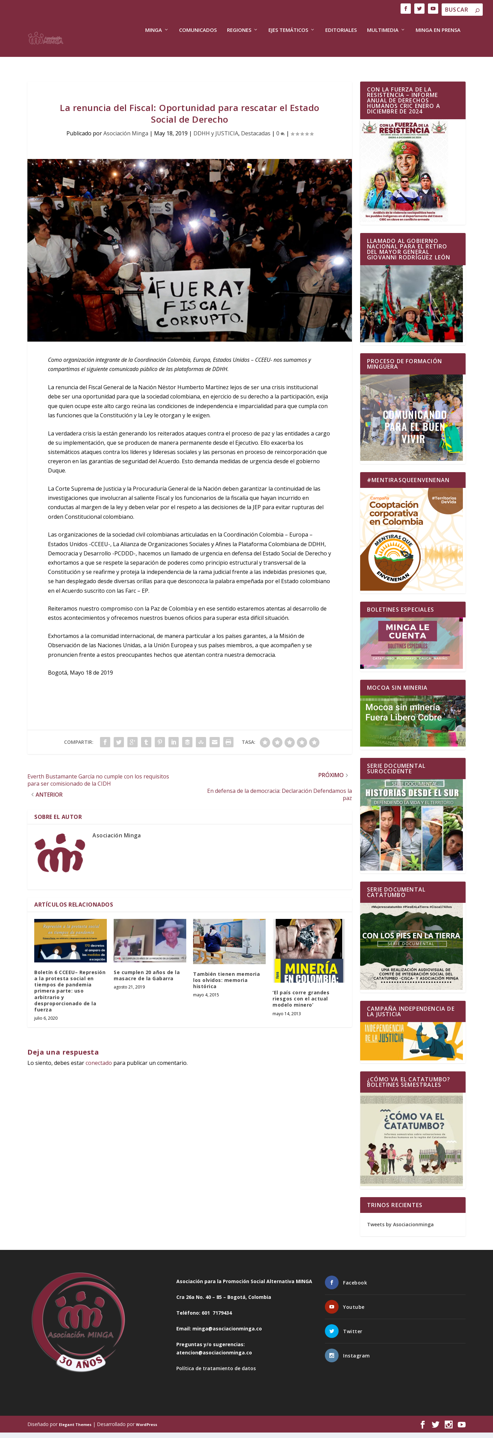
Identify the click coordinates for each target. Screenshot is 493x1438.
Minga (153, 46)
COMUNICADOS (198, 46)
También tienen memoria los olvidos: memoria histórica (226, 985)
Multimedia (383, 46)
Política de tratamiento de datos (216, 1374)
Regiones (239, 46)
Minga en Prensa (438, 46)
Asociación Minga (125, 139)
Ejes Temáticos (288, 46)
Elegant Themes (75, 1430)
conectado (99, 1068)
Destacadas (255, 139)
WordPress (146, 1430)
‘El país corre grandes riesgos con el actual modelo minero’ (301, 1004)
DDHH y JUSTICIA (215, 139)
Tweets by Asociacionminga (400, 1230)
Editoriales (341, 46)
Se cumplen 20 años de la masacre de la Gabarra (147, 980)
